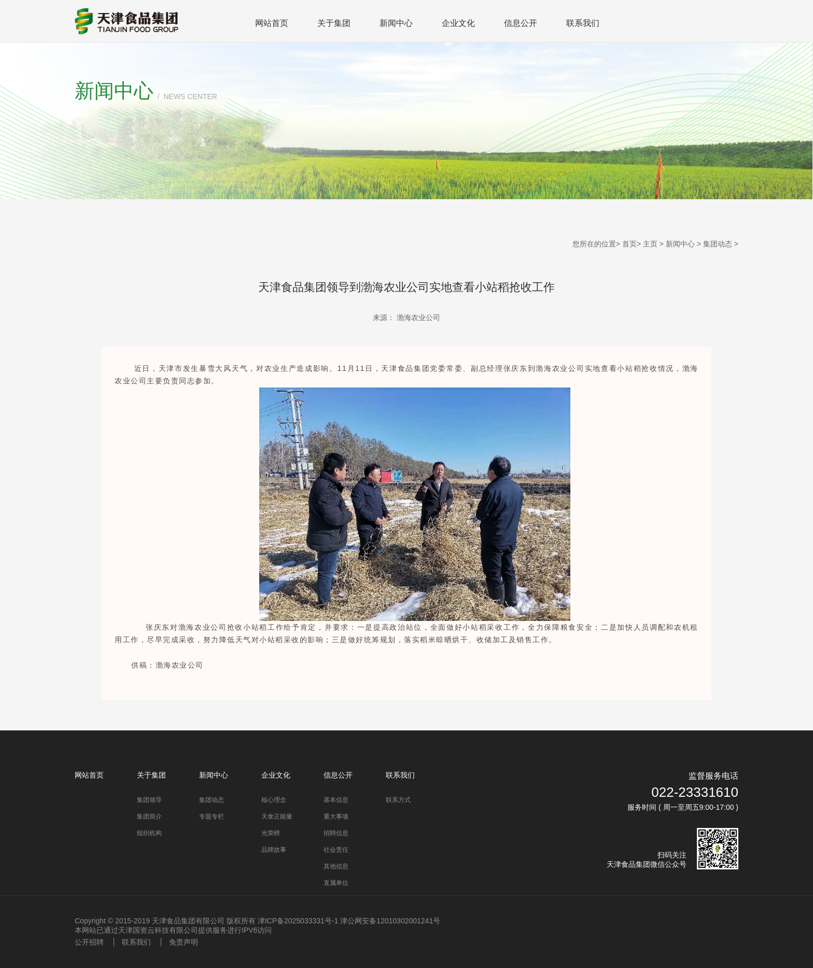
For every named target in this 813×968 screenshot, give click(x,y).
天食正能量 (276, 816)
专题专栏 (211, 816)
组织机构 (149, 833)
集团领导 (149, 800)
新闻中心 (396, 23)
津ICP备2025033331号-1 (298, 921)
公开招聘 (89, 942)
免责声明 (183, 942)
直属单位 (336, 883)
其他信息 (336, 866)
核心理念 (273, 800)
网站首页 (271, 23)
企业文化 (458, 23)
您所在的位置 (594, 244)
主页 (650, 244)
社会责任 (336, 849)
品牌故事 (273, 849)
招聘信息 (336, 833)
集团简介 (149, 816)
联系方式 (398, 800)
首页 (629, 244)
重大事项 (336, 816)
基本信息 (336, 800)
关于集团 (334, 23)
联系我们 (582, 23)
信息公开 (520, 23)
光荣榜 (270, 833)
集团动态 (717, 244)
